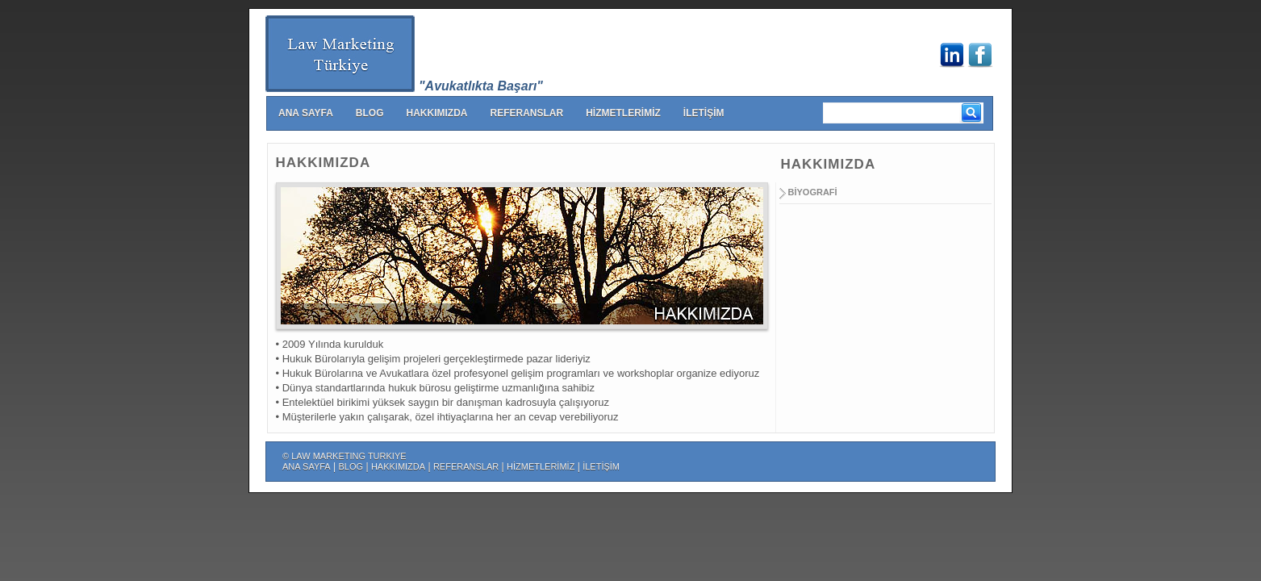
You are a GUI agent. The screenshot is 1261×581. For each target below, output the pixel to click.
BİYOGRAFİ (812, 192)
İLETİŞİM (703, 113)
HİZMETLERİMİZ (623, 113)
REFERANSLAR (526, 113)
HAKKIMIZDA (436, 113)
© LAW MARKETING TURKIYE (344, 456)
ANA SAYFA (305, 113)
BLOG (370, 113)
